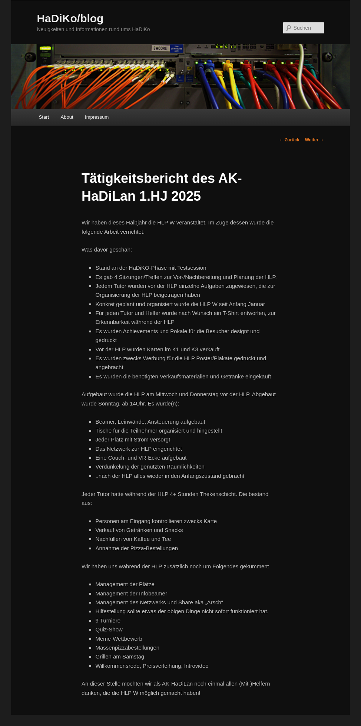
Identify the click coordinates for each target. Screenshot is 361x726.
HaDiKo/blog (70, 18)
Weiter (314, 139)
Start (44, 117)
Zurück (289, 139)
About (67, 117)
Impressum (97, 117)
